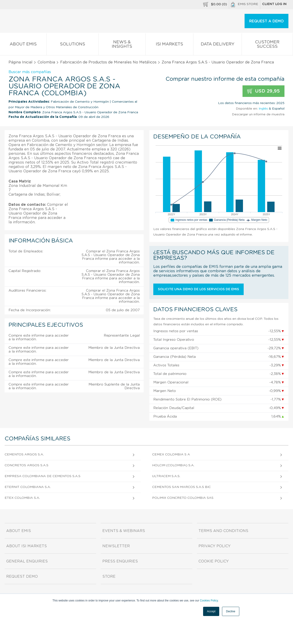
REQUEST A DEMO (266, 21)
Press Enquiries (120, 561)
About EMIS (23, 45)
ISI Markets (169, 45)
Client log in (274, 4)
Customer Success (267, 45)
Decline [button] (230, 611)
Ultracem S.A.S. (166, 476)
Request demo (22, 576)
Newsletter (116, 546)
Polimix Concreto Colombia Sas (182, 497)
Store (108, 576)
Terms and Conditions (223, 531)
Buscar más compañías (30, 72)
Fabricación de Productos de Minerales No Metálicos (108, 62)
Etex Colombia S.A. (22, 497)
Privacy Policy (214, 546)
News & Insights (122, 45)
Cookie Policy (213, 561)
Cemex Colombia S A (171, 454)
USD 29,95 (263, 91)
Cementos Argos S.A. (24, 454)
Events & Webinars (123, 531)
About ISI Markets (26, 546)
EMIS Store (244, 4)
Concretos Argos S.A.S (26, 465)
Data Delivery (217, 45)
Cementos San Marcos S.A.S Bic (181, 487)
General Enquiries (27, 561)
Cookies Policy (209, 600)
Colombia (46, 62)
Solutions (72, 45)
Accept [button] (211, 611)
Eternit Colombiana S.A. (28, 487)
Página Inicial (21, 62)
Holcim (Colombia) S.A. (173, 465)
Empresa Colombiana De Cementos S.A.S (42, 476)
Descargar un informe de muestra (258, 114)
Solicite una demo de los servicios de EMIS (198, 289)
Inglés (263, 108)
